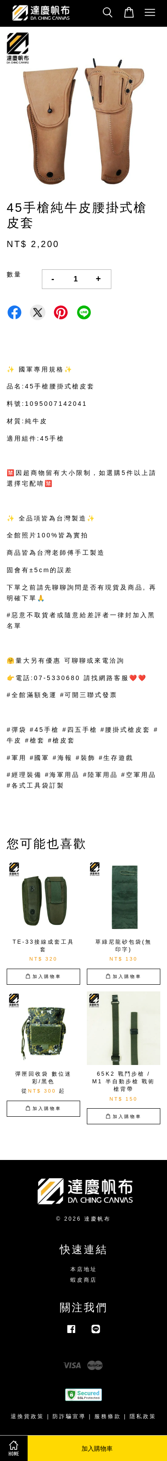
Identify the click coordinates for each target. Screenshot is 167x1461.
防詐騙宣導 (69, 1416)
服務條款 (107, 1416)
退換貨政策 (27, 1416)
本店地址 (83, 1269)
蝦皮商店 (83, 1280)
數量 (14, 274)
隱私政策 (143, 1416)
